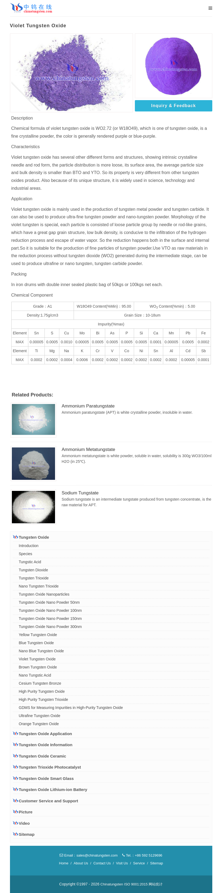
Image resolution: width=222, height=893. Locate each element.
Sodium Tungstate (80, 492)
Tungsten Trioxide (34, 578)
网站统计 (156, 884)
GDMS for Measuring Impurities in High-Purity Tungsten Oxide (71, 707)
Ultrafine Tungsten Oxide (39, 716)
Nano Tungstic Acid (35, 675)
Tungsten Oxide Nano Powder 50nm (49, 602)
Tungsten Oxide (31, 537)
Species (25, 554)
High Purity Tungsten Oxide (42, 691)
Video (21, 823)
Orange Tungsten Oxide (39, 724)
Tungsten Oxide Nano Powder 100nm (50, 610)
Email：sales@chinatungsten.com (89, 855)
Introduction (29, 546)
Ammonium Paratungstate (88, 406)
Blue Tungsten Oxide (36, 643)
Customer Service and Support (45, 800)
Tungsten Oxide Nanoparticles (44, 594)
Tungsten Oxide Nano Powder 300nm (50, 626)
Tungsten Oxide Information (43, 744)
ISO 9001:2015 (136, 884)
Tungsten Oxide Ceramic (39, 755)
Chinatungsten (111, 884)
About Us (81, 863)
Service (139, 863)
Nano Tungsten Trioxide (39, 586)
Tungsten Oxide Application (42, 733)
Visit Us (122, 863)
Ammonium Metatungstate (88, 449)
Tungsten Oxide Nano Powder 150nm (50, 618)
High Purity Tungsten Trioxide (43, 699)
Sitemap (24, 834)
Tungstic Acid (30, 562)
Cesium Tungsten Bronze (40, 683)
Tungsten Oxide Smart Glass (43, 778)
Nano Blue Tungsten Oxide (41, 651)
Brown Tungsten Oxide (38, 667)
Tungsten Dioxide (33, 570)
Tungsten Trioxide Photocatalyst (47, 767)
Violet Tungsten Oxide (37, 659)
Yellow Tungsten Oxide (38, 635)
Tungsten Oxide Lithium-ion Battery (50, 789)
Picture (23, 812)
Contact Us (102, 863)
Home (64, 863)
